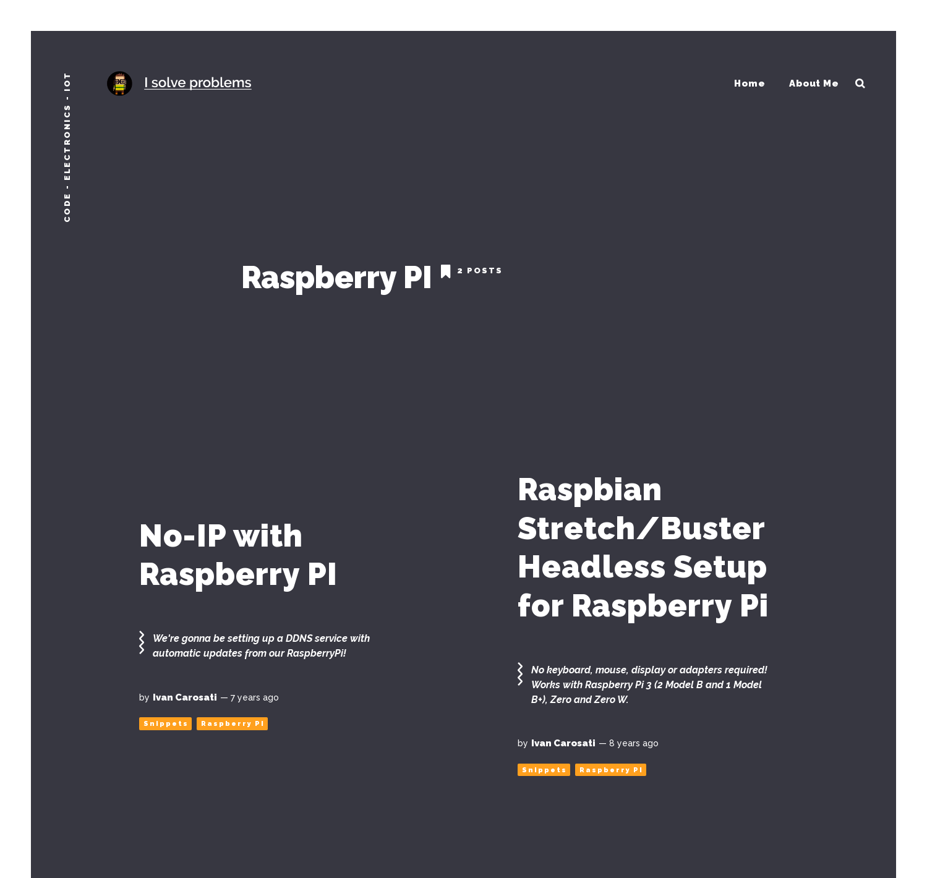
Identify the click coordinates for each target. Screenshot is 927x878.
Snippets (166, 718)
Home (750, 83)
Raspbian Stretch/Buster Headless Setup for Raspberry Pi (643, 542)
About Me (814, 83)
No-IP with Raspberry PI (238, 549)
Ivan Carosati (185, 691)
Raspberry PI (233, 718)
